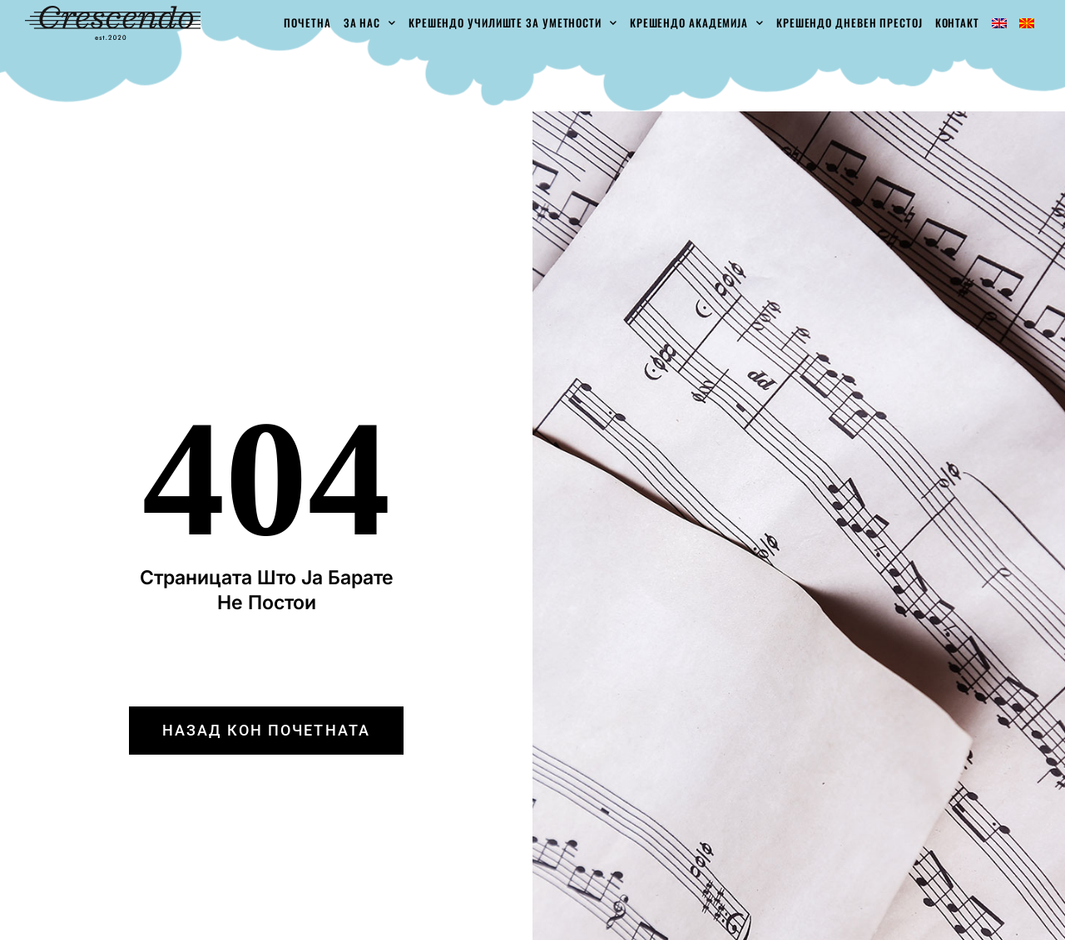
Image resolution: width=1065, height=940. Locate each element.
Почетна (307, 22)
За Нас (370, 23)
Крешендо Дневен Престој (849, 22)
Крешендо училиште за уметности (513, 23)
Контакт (957, 22)
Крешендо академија (697, 23)
